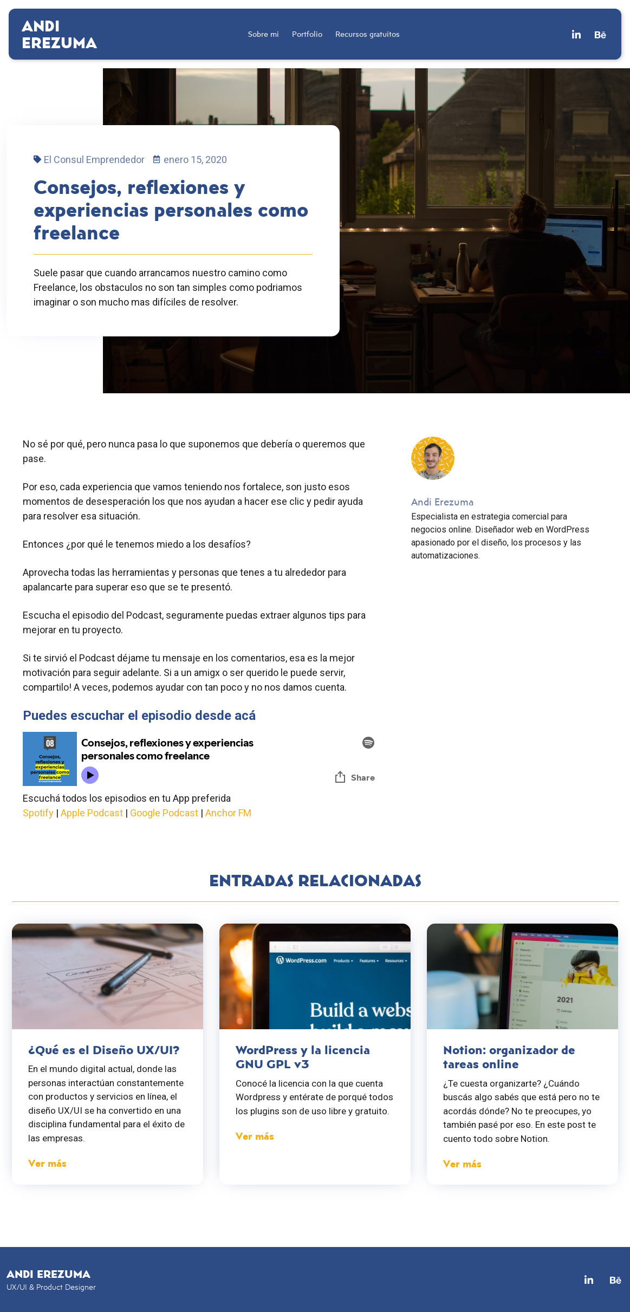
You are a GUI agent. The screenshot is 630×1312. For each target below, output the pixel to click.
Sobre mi (263, 34)
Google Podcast (164, 813)
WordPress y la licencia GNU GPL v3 (303, 1057)
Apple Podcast (92, 813)
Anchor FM (228, 813)
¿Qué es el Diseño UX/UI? (104, 1050)
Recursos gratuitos (367, 34)
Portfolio (307, 34)
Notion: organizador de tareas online (509, 1057)
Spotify (38, 813)
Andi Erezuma (59, 34)
